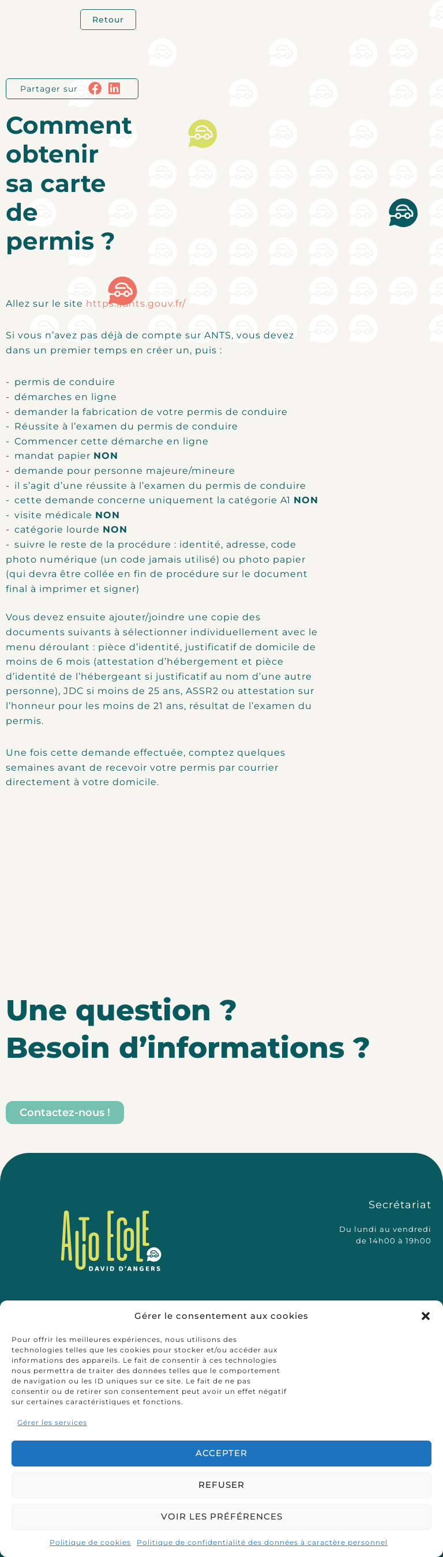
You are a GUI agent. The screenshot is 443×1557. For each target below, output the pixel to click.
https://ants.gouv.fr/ (136, 303)
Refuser (221, 1484)
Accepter (221, 1452)
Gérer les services (52, 1422)
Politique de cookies (90, 1542)
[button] (425, 1316)
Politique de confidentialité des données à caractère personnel (262, 1542)
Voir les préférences (222, 1516)
